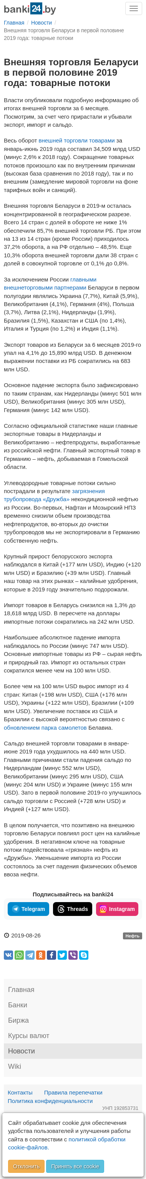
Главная (21, 990)
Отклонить (26, 1166)
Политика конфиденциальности (50, 1101)
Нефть (133, 936)
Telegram (28, 909)
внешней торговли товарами (77, 140)
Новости (21, 1051)
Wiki (14, 1066)
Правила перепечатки (73, 1092)
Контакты (20, 1092)
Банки (17, 1005)
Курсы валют (28, 1036)
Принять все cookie (75, 1166)
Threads (72, 909)
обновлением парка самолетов (45, 727)
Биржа (18, 1020)
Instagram (117, 909)
